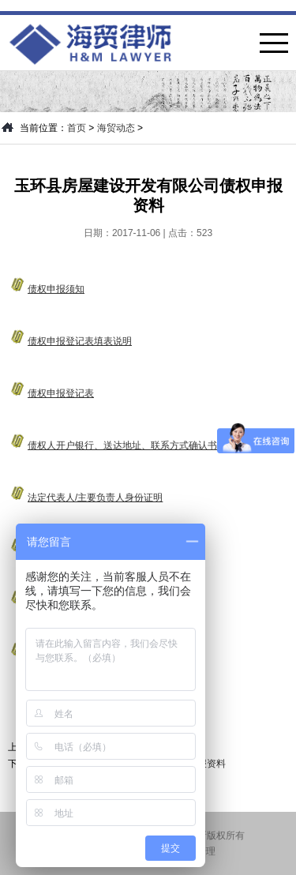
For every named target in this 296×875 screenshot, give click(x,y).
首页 (76, 127)
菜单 (274, 43)
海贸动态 (116, 127)
